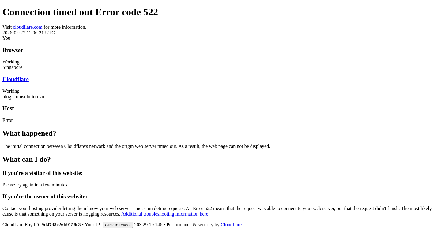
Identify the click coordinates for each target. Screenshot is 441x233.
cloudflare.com (27, 27)
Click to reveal (118, 225)
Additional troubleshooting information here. (165, 213)
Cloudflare (15, 79)
